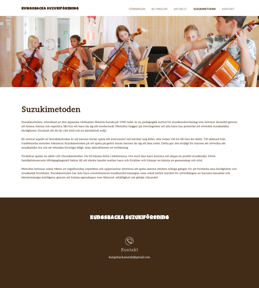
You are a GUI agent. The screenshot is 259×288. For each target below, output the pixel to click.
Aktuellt (180, 9)
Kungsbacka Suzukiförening (50, 9)
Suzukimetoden (204, 9)
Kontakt (228, 9)
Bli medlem (159, 9)
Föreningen (137, 9)
